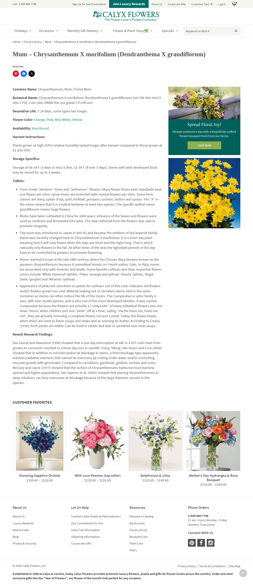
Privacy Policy (187, 566)
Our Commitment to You (87, 523)
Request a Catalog (141, 516)
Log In (222, 4)
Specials (168, 30)
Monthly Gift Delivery (82, 30)
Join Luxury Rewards (129, 4)
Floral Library (33, 42)
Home (17, 42)
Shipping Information (85, 537)
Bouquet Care (138, 537)
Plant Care (136, 543)
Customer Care (200, 4)
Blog (16, 537)
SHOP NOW (204, 145)
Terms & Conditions (212, 566)
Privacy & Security (24, 543)
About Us (156, 4)
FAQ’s (133, 550)
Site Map (234, 566)
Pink (50, 119)
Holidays (20, 30)
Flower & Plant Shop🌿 (130, 30)
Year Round (40, 128)
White (66, 119)
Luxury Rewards (23, 523)
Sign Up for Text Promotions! (89, 4)
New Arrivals (21, 530)
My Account (137, 523)
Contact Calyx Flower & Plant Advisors (96, 516)
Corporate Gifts (177, 4)
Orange (39, 119)
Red (57, 119)
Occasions (46, 30)
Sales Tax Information (85, 530)
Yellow (77, 119)
